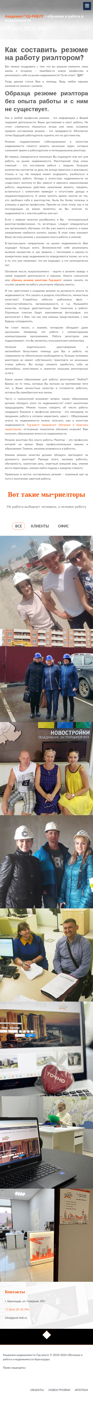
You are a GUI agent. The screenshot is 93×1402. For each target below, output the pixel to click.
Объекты (37, 1390)
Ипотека (81, 1390)
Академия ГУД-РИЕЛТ (24, 17)
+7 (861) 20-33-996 (25, 28)
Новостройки (59, 1390)
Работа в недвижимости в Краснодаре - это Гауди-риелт (34, 1368)
